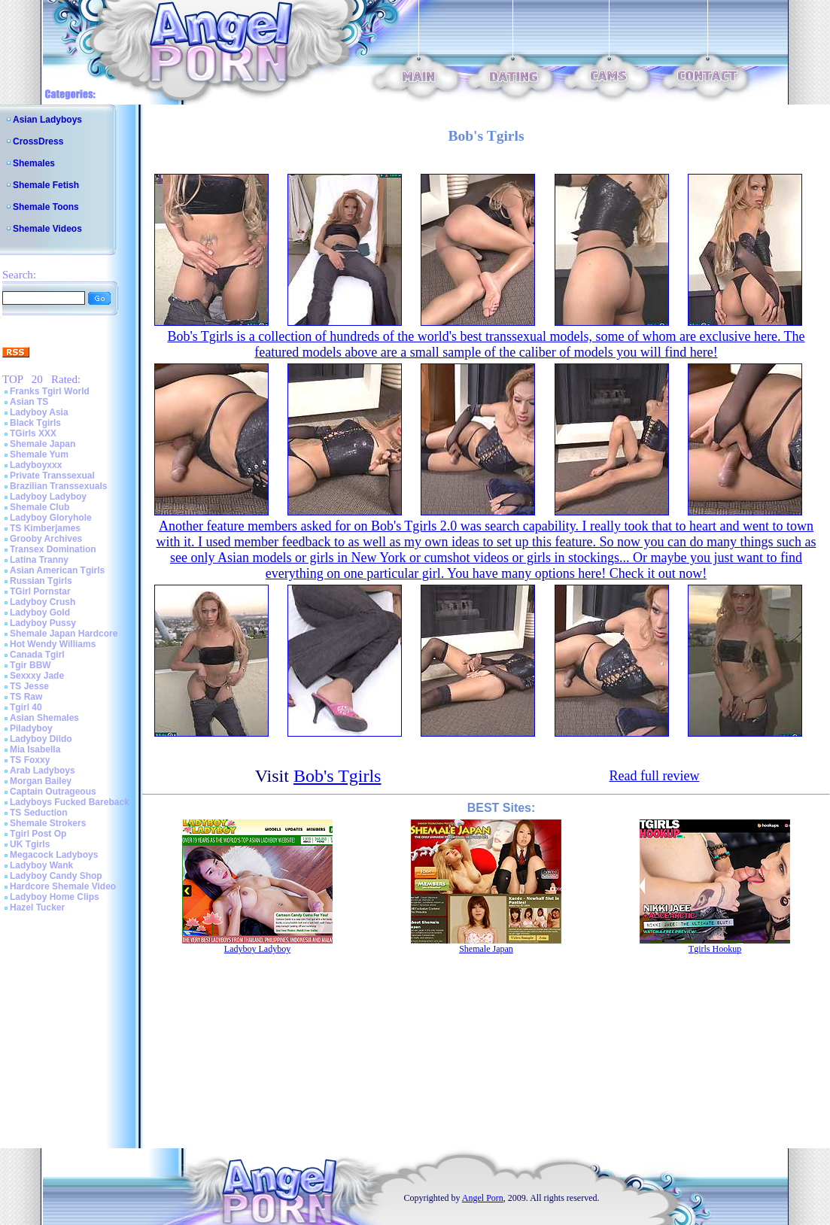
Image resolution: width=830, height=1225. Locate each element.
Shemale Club (39, 507)
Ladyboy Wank (41, 865)
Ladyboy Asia (39, 412)
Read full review (654, 775)
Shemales (34, 163)
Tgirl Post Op (38, 833)
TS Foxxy (30, 760)
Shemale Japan (42, 444)
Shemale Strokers (48, 823)
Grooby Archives (46, 538)
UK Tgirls (30, 844)
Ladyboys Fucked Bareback (69, 802)
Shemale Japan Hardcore (63, 633)
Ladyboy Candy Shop (56, 876)
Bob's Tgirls (337, 776)
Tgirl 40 (26, 707)
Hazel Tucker (37, 907)
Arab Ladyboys (42, 770)
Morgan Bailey (40, 781)
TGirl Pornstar (40, 591)
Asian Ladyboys (47, 119)
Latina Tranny (39, 560)
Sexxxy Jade (37, 675)
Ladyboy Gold (40, 612)
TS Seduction (39, 812)
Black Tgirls (35, 423)
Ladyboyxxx (36, 465)
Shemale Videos (47, 228)
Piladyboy (31, 728)
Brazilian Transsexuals (58, 486)
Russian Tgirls (41, 581)
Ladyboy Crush (42, 602)
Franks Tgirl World (50, 391)
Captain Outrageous (53, 791)
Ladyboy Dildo (41, 739)
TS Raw (26, 697)
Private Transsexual (52, 475)
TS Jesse (29, 686)
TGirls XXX (33, 433)
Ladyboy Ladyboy (48, 496)
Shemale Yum (39, 454)
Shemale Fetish (46, 185)
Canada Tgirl (37, 654)
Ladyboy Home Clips (54, 897)
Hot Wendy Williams (53, 644)
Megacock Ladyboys (54, 855)
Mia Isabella (35, 749)
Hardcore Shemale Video (63, 886)
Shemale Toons (46, 207)
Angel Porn (482, 1198)
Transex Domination (53, 549)
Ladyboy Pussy (43, 623)
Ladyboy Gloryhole (51, 517)
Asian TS (29, 402)
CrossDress (38, 141)
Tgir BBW (30, 665)
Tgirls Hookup (715, 949)
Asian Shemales (44, 718)
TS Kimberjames (45, 528)
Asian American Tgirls (57, 570)
